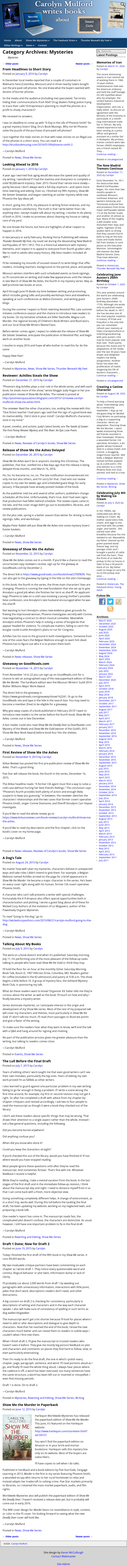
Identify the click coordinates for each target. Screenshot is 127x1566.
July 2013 (104, 821)
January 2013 (106, 839)
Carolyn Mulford (19, 1543)
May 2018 (104, 694)
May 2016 (104, 742)
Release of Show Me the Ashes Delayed (34, 450)
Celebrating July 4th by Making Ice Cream (111, 496)
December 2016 (107, 730)
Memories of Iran (109, 62)
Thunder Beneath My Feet (97, 40)
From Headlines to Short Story (27, 69)
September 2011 (108, 857)
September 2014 (108, 795)
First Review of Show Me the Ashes (30, 752)
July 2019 (104, 682)
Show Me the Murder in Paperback (30, 1405)
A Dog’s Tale (12, 858)
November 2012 (107, 842)
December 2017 (107, 700)
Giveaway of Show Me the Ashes (28, 549)
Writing (79, 1398)
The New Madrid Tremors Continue (110, 166)
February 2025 (106, 641)
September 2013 (108, 815)
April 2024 (104, 659)
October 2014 (106, 792)
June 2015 (104, 771)
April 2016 (104, 744)
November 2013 (107, 810)
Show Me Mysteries (38, 40)
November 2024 (107, 647)
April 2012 (104, 851)
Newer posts (84, 63)
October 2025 (106, 626)
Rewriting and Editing (28, 1237)
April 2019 (104, 685)
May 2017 (104, 715)
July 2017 (104, 712)
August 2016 (105, 738)
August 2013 (105, 818)
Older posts (10, 63)
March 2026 (105, 620)
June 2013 (104, 824)
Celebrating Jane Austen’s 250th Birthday (109, 277)
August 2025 (105, 629)
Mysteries (20, 368)
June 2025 (104, 635)
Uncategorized (115, 159)
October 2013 (106, 813)
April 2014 (104, 801)
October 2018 (106, 688)
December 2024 (107, 644)
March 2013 (105, 833)
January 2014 (106, 804)
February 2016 (106, 750)
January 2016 (106, 753)
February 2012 (106, 854)
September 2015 (108, 762)
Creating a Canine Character (110, 388)
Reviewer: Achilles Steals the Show (30, 375)
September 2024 (108, 650)
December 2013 (107, 807)
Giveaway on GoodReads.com (26, 663)
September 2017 (108, 706)
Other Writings (14, 45)
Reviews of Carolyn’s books (39, 443)
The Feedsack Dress (66, 40)
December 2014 (107, 786)
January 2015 (106, 783)
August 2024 (105, 653)
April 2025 (104, 638)
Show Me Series (32, 157)
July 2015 (104, 768)
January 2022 (106, 673)
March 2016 (105, 747)
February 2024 (106, 665)
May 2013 (104, 827)
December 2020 (107, 679)
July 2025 (104, 632)
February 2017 (106, 724)
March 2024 (105, 662)
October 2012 (106, 845)
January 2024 (106, 667)
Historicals (113, 265)
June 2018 (104, 691)
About (18, 40)
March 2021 (105, 676)
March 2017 (105, 721)
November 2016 (107, 733)
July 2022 (104, 671)
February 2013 (106, 836)
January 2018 (106, 697)
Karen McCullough (72, 1552)
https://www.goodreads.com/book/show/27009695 (54, 574)
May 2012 (104, 848)
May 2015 (104, 774)
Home (7, 40)
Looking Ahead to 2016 (20, 164)
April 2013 (104, 830)
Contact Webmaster (63, 1556)
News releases (23, 657)
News (31, 45)
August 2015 (105, 765)
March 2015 (105, 780)
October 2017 (106, 703)
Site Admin (63, 1564)
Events (19, 1054)
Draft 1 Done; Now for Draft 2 (26, 1244)
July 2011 (104, 860)
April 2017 (104, 718)
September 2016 (108, 736)
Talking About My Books (22, 944)
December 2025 (107, 623)
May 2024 (104, 656)
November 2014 (107, 789)
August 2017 (105, 709)
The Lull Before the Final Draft (27, 1061)
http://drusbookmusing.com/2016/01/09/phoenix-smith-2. (38, 144)
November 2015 (107, 759)
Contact (42, 45)
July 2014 (104, 798)
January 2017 (106, 727)
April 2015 (104, 777)
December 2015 (107, 756)
